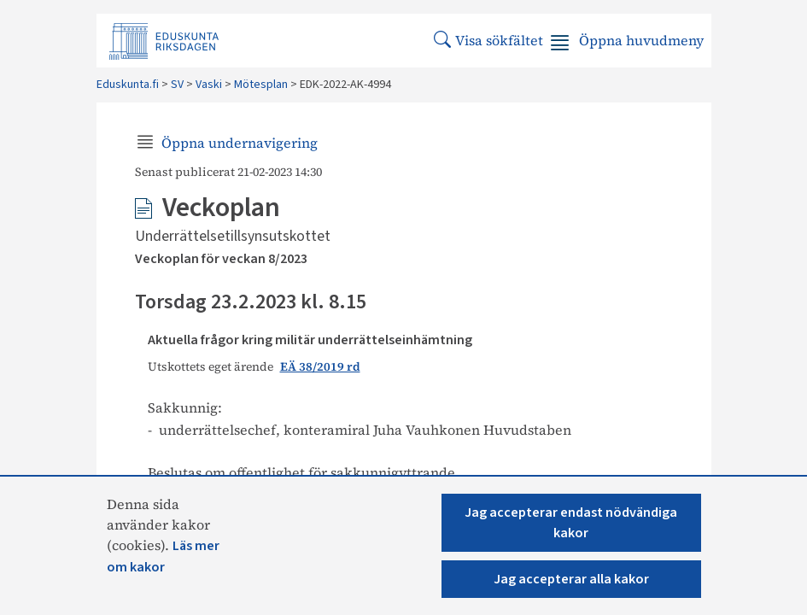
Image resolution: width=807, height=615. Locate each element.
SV (177, 84)
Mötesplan (261, 84)
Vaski (209, 84)
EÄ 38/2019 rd (320, 366)
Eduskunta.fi (127, 84)
